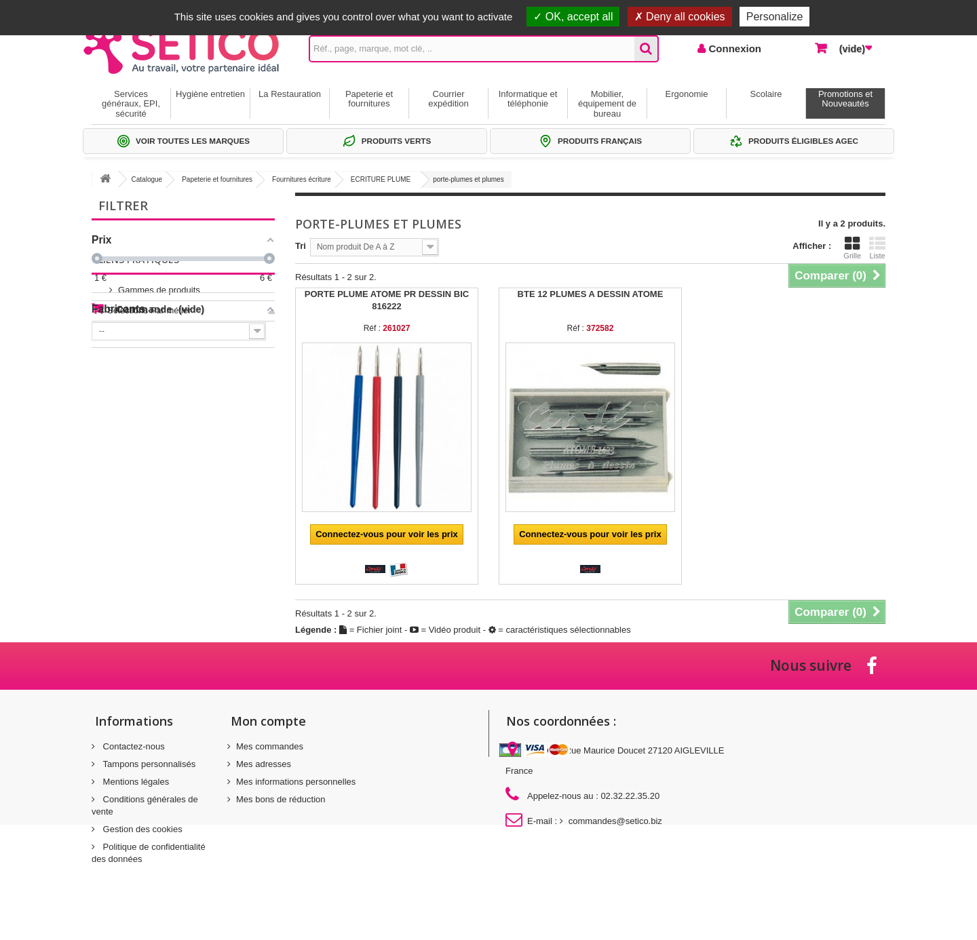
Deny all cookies (679, 16)
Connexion (733, 48)
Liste (877, 247)
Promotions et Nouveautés (845, 99)
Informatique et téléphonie (528, 99)
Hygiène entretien (210, 94)
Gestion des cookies (141, 829)
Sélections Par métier (149, 426)
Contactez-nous (132, 746)
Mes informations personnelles (296, 782)
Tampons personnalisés (147, 764)
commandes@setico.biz (615, 821)
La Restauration (289, 94)
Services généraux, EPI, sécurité (131, 104)
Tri (300, 246)
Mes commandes (269, 746)
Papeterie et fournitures (369, 99)
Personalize (774, 16)
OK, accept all (573, 16)
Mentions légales (134, 782)
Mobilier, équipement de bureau (607, 104)
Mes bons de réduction (281, 799)
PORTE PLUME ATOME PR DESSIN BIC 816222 (387, 300)
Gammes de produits (148, 406)
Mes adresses (263, 764)
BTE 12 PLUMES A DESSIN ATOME (591, 294)
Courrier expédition (448, 99)
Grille (852, 247)
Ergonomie (687, 94)
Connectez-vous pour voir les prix (386, 534)
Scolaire (766, 94)
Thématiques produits (149, 447)
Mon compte (268, 721)
